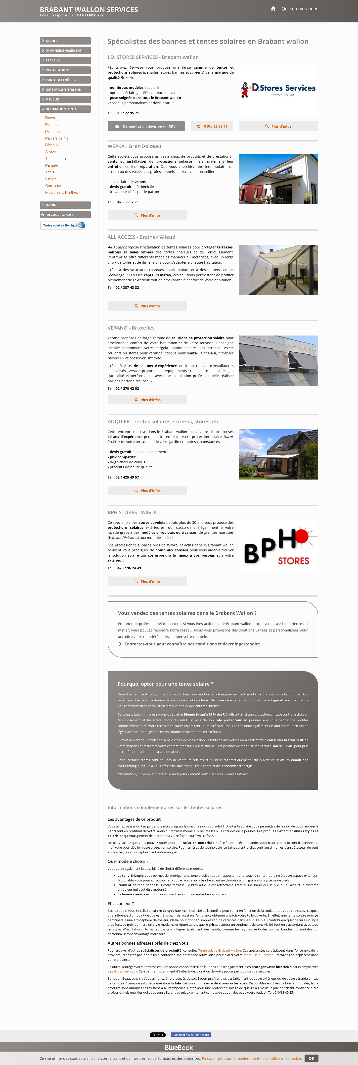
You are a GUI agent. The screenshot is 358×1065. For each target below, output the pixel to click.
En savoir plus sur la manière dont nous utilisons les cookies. (253, 1058)
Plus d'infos (280, 126)
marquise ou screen (258, 955)
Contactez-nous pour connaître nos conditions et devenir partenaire (192, 644)
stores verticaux (125, 971)
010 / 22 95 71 (211, 126)
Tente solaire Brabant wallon (219, 950)
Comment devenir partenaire (190, 1034)
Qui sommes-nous (299, 8)
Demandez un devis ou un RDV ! (146, 126)
